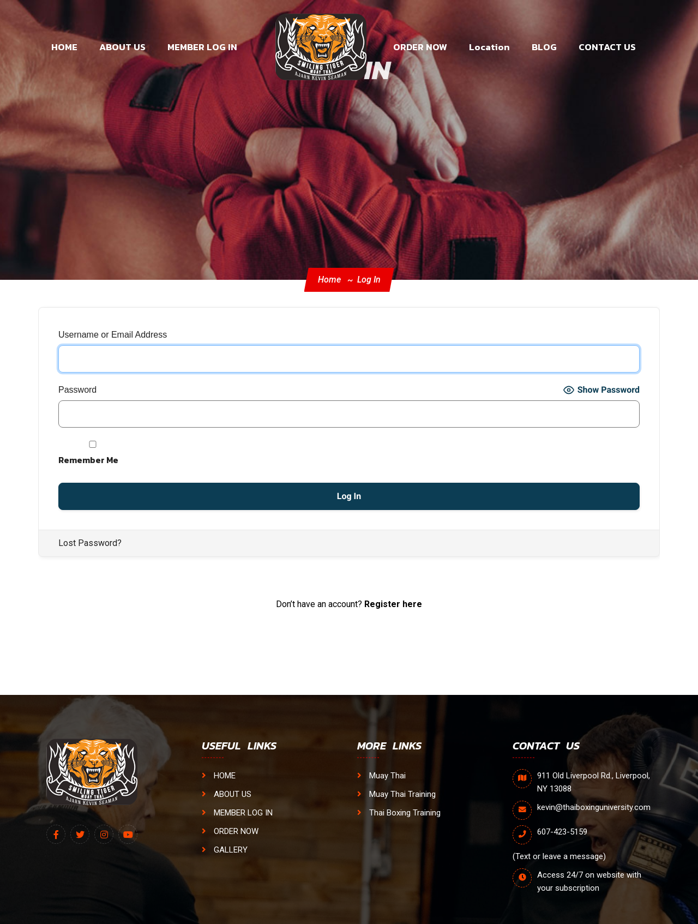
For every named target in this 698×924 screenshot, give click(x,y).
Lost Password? (90, 543)
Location (489, 46)
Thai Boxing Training (399, 813)
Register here (393, 604)
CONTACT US (607, 46)
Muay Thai (381, 776)
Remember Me (92, 453)
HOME (64, 46)
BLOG (544, 46)
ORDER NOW (420, 46)
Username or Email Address (112, 334)
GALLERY (225, 850)
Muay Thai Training (396, 794)
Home (329, 279)
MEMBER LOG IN (202, 46)
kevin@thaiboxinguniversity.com (594, 807)
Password (77, 389)
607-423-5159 (562, 832)
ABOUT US (122, 46)
